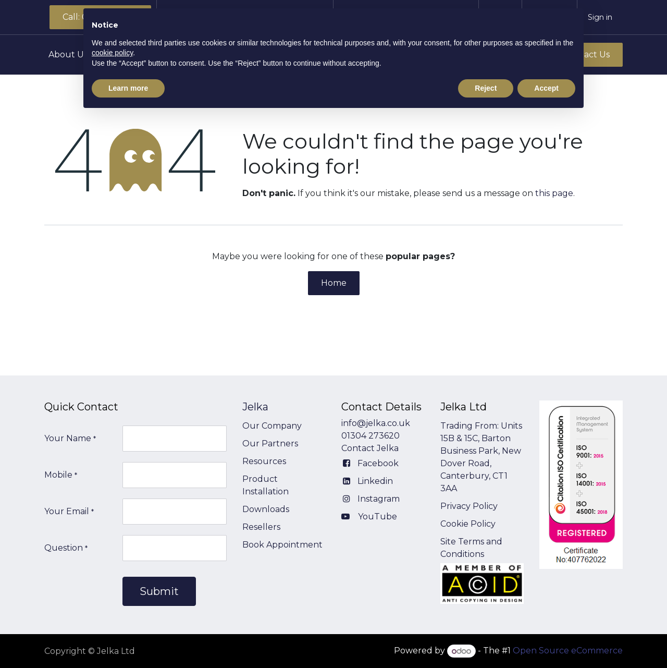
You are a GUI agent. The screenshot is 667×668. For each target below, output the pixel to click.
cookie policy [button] (112, 52)
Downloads (265, 509)
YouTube (377, 516)
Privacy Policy (469, 506)
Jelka (255, 406)
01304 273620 (370, 436)
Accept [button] (546, 88)
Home (334, 283)
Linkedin (375, 481)
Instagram (378, 499)
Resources (264, 461)
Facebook (378, 463)
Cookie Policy (468, 524)
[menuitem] (72, 54)
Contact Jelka (370, 448)
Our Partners (270, 443)
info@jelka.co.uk (375, 423)
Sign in (600, 17)
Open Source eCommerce (568, 651)
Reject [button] (486, 88)
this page (554, 193)
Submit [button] (159, 591)
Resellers (261, 527)
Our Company (272, 426)
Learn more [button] (128, 88)
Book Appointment (282, 545)
